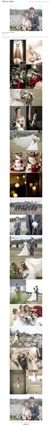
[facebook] (24, 424)
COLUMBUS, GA (34, 422)
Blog (49, 1)
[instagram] (26, 424)
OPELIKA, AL (17, 422)
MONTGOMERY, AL (21, 422)
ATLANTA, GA (38, 422)
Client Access (45, 1)
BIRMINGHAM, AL (26, 422)
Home (30, 1)
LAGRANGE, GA (30, 422)
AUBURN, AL (14, 422)
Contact (36, 1)
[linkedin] (27, 424)
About (33, 1)
